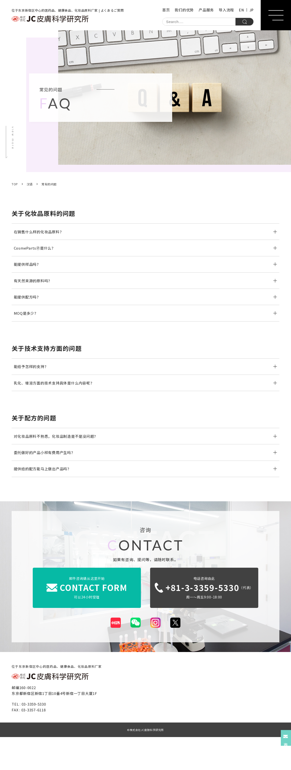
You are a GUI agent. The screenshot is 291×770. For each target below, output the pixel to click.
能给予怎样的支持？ (33, 386)
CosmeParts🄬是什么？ (36, 252)
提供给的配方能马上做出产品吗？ (45, 500)
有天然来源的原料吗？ (35, 291)
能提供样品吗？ (29, 272)
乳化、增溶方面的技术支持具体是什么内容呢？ (57, 405)
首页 (166, 9)
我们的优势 (184, 9)
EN (241, 10)
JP (252, 10)
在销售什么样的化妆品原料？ (41, 233)
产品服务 (206, 9)
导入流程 (226, 9)
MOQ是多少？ (27, 329)
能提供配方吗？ (29, 310)
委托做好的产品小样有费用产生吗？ (47, 481)
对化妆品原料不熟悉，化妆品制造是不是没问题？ (59, 461)
